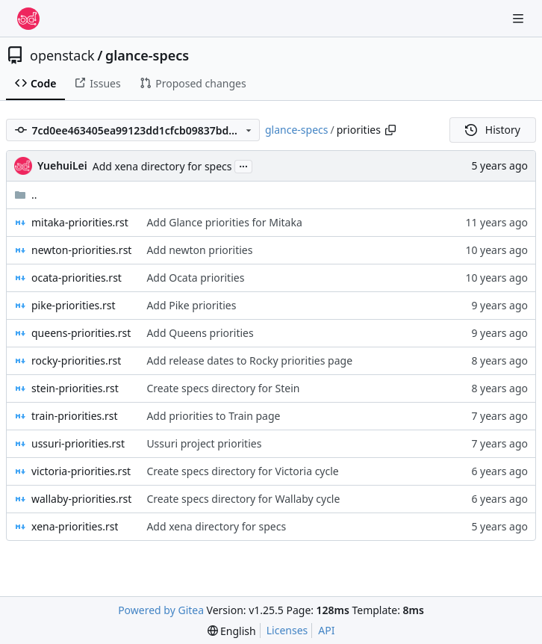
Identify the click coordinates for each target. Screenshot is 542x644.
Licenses (287, 630)
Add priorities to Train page (213, 416)
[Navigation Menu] (520, 18)
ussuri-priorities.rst (78, 443)
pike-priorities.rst (73, 305)
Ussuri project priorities (203, 443)
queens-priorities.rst (81, 333)
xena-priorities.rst (74, 526)
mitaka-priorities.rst (79, 222)
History (492, 130)
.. (25, 195)
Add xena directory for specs (162, 166)
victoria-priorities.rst (81, 471)
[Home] (28, 18)
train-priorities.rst (74, 416)
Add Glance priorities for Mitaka (224, 222)
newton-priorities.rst (81, 250)
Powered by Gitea (161, 610)
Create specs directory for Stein (222, 388)
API (326, 630)
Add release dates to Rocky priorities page (249, 360)
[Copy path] (390, 130)
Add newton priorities (199, 250)
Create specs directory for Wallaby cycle (243, 499)
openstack (62, 55)
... (243, 165)
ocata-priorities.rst (76, 277)
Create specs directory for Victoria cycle (242, 471)
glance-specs (147, 55)
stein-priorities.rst (75, 388)
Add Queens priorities (199, 333)
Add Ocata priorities (195, 277)
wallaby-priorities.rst (81, 499)
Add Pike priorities (191, 305)
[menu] (232, 631)
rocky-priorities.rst (76, 360)
